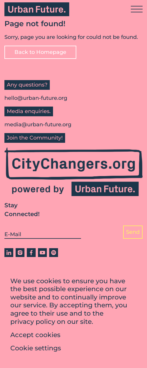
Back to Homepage (40, 52)
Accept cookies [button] (35, 335)
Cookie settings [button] (35, 348)
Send (133, 232)
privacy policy (32, 322)
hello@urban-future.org (35, 98)
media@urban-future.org (37, 124)
